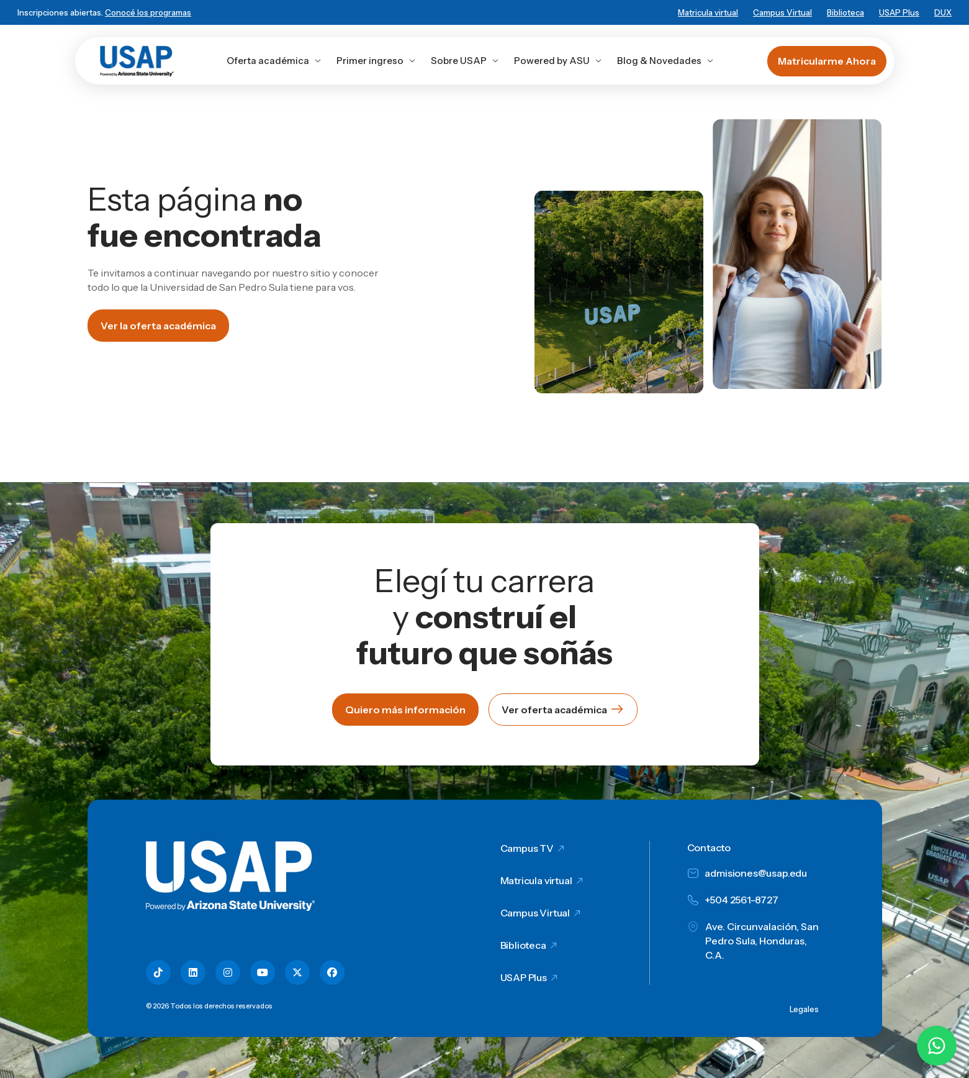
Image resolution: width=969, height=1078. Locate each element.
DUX (943, 12)
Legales (804, 1009)
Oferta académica (274, 60)
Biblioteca (845, 12)
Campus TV (527, 848)
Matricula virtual (708, 12)
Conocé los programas (148, 12)
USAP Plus (899, 12)
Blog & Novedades (665, 60)
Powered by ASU (558, 60)
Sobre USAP (465, 60)
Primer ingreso (376, 60)
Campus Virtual (782, 12)
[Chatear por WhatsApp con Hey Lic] (937, 1046)
